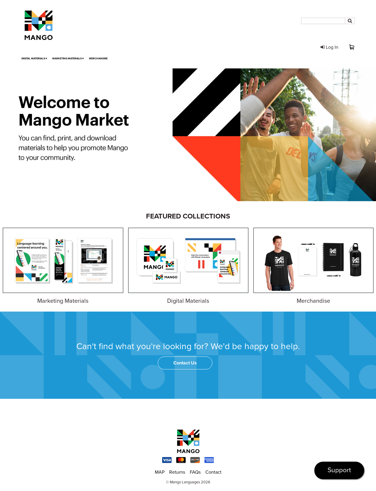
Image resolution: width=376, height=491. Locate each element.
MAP (159, 472)
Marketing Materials (68, 58)
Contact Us (185, 363)
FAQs (195, 472)
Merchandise (98, 58)
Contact (213, 472)
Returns (177, 472)
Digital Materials (34, 58)
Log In (329, 47)
